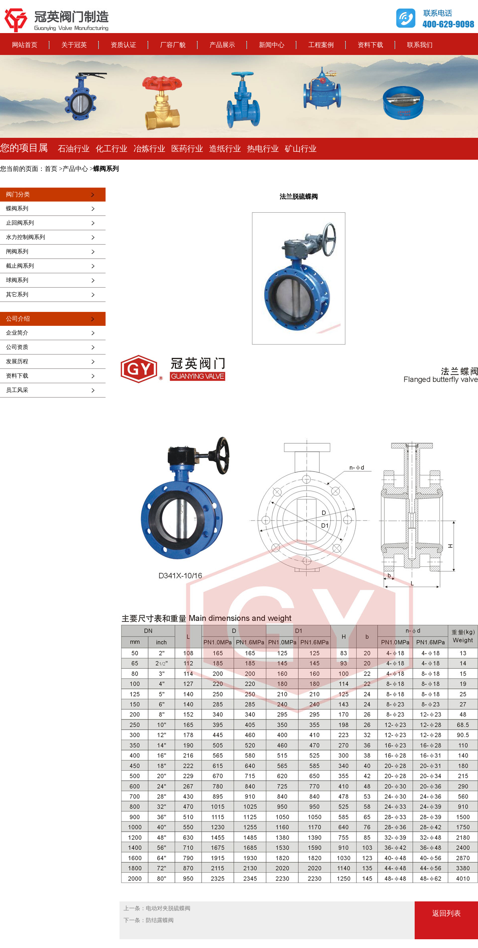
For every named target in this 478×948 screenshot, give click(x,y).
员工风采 (17, 390)
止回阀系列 (20, 223)
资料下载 (370, 44)
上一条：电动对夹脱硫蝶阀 (156, 908)
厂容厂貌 (173, 44)
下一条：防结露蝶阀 (148, 920)
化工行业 (111, 148)
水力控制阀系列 (25, 237)
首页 (51, 168)
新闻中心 (271, 44)
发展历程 (17, 361)
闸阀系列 (17, 252)
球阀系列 (17, 280)
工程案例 (321, 44)
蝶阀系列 (106, 168)
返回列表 (446, 913)
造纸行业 (225, 148)
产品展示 (222, 44)
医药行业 (187, 148)
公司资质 (17, 347)
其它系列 (17, 295)
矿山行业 (301, 148)
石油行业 (74, 148)
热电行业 (263, 148)
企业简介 (17, 333)
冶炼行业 (149, 148)
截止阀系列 (20, 266)
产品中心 (75, 168)
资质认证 (123, 44)
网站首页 (24, 44)
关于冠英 (74, 44)
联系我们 (420, 44)
